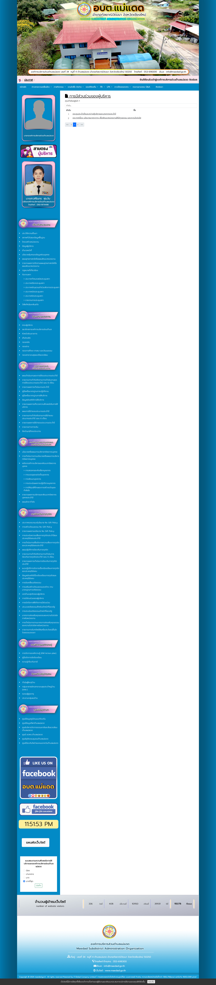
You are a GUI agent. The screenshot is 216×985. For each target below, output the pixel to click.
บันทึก (38, 885)
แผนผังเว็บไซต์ (35, 842)
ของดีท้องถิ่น (91, 87)
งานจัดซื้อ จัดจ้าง (75, 87)
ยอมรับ (151, 981)
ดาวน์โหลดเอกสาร (121, 87)
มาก (27, 877)
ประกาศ (28, 79)
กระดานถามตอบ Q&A (141, 87)
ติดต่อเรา (159, 87)
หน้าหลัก (23, 87)
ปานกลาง (30, 874)
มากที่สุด (29, 881)
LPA (109, 87)
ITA (101, 87)
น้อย (28, 870)
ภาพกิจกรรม (59, 87)
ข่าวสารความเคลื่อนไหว (41, 87)
